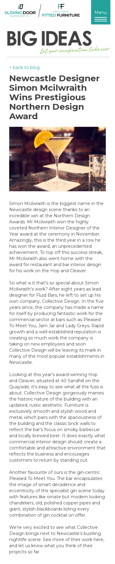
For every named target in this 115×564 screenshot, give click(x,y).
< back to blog (24, 67)
